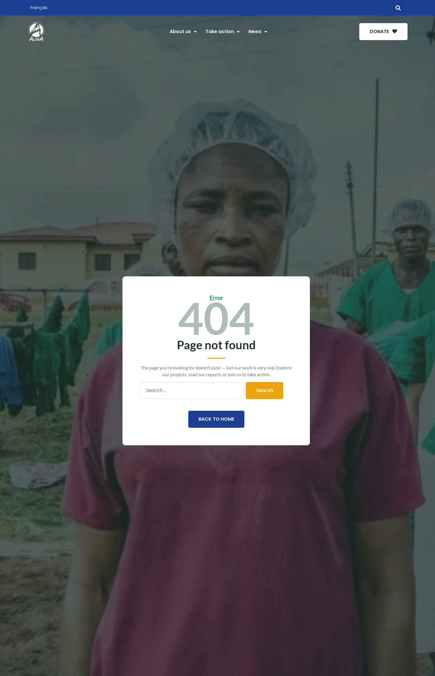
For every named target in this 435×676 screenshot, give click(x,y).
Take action (223, 31)
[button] (398, 8)
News (257, 31)
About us (183, 31)
